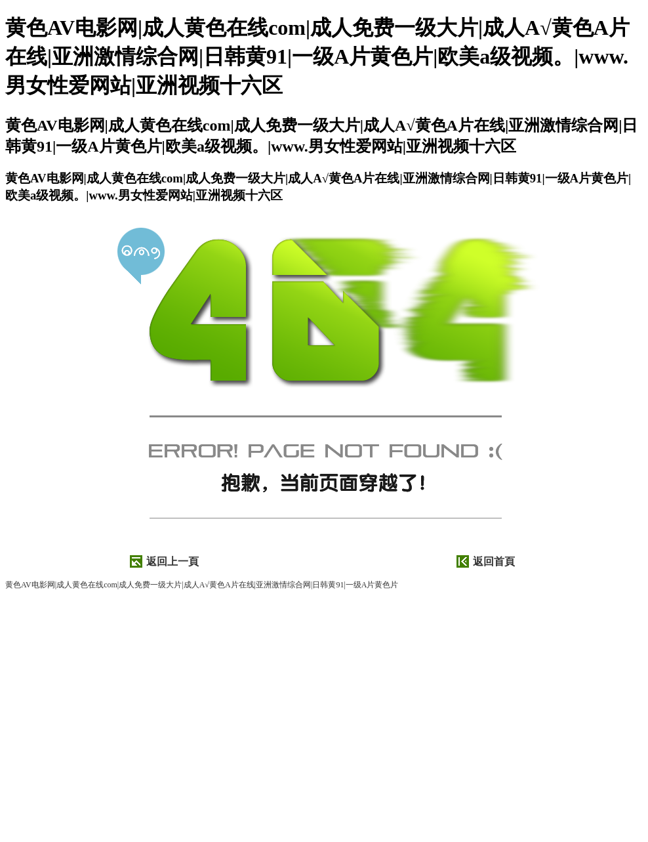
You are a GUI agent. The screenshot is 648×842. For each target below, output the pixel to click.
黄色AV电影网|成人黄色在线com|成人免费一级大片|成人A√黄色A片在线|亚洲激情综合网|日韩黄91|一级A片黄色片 (201, 584)
